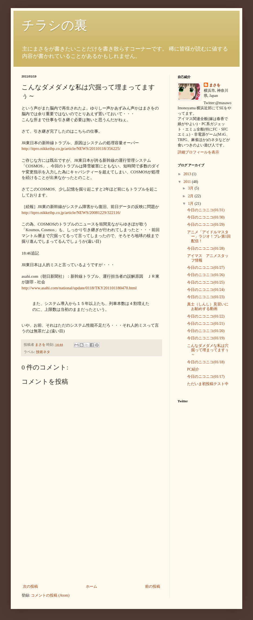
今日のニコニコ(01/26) (205, 275)
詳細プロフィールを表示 (198, 152)
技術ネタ (43, 352)
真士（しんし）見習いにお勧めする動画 (208, 306)
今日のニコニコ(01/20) (205, 331)
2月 (191, 196)
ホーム (91, 586)
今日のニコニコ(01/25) (205, 282)
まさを (214, 85)
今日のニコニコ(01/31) (205, 210)
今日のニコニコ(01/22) (205, 316)
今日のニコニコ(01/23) (205, 297)
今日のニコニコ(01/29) (205, 225)
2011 (188, 182)
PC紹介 (193, 369)
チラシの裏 (54, 25)
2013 (188, 174)
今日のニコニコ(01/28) (205, 248)
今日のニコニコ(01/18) (205, 362)
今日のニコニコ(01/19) (205, 338)
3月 (191, 188)
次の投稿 (30, 586)
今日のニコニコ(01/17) (205, 377)
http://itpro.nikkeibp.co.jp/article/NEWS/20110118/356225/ (71, 148)
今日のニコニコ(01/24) (205, 290)
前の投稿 (152, 586)
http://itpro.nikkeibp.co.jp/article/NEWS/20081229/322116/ (71, 212)
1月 (191, 204)
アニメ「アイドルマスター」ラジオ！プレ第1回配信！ (209, 236)
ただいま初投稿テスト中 (208, 384)
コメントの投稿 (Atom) (50, 595)
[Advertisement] (91, 542)
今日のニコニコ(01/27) (205, 268)
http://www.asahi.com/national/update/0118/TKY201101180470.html (79, 288)
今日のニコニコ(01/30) (205, 217)
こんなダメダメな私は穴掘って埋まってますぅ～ (208, 350)
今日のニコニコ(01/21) (205, 324)
